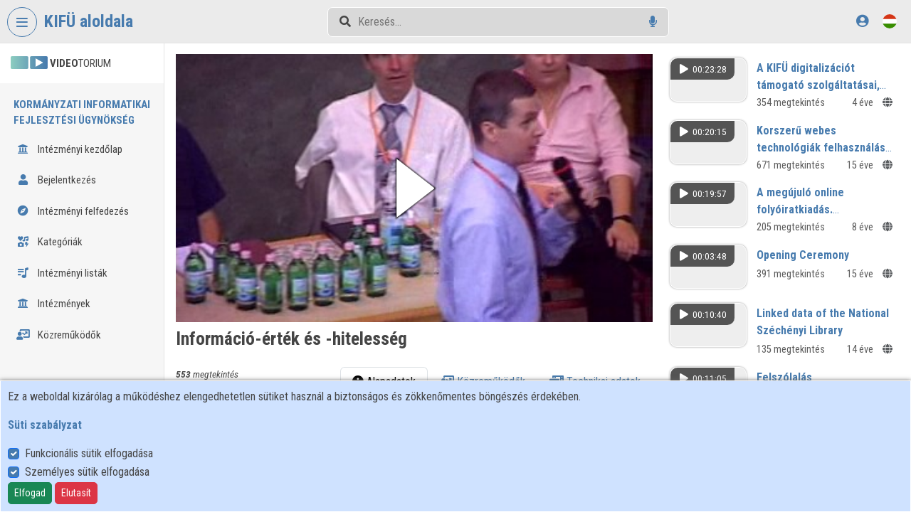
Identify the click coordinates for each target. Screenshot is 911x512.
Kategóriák (49, 241)
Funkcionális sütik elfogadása (89, 453)
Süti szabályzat (45, 425)
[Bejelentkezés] (862, 21)
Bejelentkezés (56, 180)
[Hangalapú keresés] (653, 21)
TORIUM (61, 63)
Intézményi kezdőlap (69, 149)
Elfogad (30, 492)
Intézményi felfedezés (72, 211)
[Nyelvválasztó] (890, 21)
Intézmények (53, 303)
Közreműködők (58, 335)
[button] (414, 188)
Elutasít (76, 492)
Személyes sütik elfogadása (87, 472)
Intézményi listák (61, 273)
